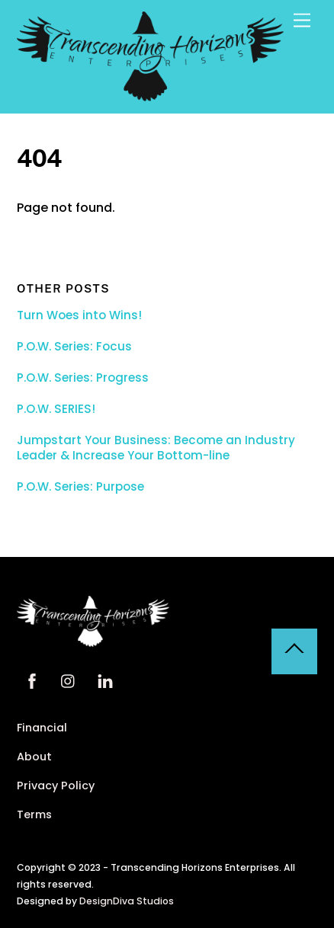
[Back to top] (294, 651)
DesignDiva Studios (126, 900)
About (34, 756)
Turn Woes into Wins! (79, 315)
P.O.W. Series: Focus (74, 346)
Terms (34, 814)
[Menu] (302, 21)
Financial (42, 727)
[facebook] (32, 679)
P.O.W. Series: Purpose (80, 486)
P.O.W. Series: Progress (83, 378)
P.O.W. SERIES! (56, 409)
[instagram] (68, 679)
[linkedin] (105, 679)
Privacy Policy (56, 785)
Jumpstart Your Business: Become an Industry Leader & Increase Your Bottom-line (156, 448)
